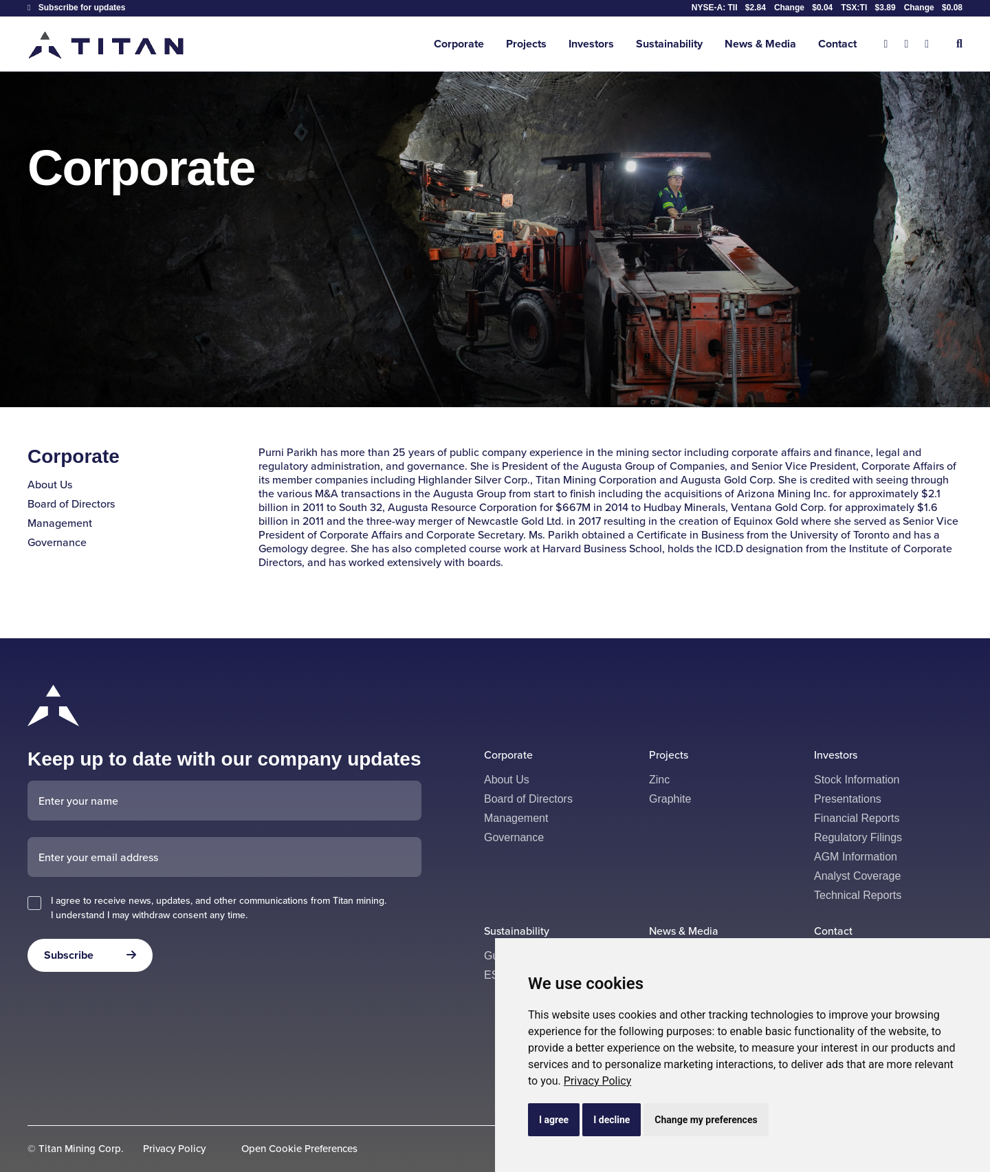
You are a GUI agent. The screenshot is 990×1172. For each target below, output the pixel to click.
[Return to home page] (107, 44)
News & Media (760, 44)
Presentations (847, 799)
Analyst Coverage (857, 876)
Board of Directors (71, 504)
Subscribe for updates (76, 7)
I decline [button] (611, 1119)
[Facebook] (906, 44)
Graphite (670, 799)
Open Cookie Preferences (299, 1148)
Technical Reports (857, 895)
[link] (598, 1080)
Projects (526, 44)
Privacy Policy (598, 1080)
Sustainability (669, 44)
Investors (591, 44)
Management (60, 523)
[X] (886, 44)
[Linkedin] (927, 44)
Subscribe (69, 955)
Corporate (459, 44)
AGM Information (855, 856)
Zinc (659, 779)
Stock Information (857, 779)
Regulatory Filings (858, 837)
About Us (50, 484)
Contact (837, 44)
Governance (57, 542)
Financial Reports (857, 818)
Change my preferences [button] (705, 1119)
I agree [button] (554, 1119)
